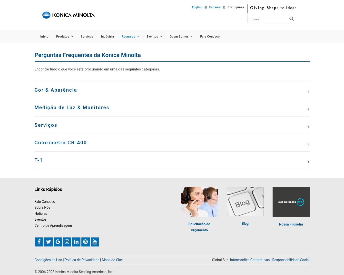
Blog (245, 224)
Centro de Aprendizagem (53, 225)
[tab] (172, 90)
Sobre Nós (42, 207)
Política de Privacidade (82, 260)
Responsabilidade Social (291, 260)
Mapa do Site (112, 260)
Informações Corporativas (250, 260)
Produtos (64, 36)
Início (44, 36)
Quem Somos (181, 36)
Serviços (87, 36)
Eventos (154, 36)
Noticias (41, 214)
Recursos (130, 36)
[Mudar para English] (196, 7)
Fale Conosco (210, 36)
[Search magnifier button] (292, 19)
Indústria (107, 36)
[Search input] (269, 19)
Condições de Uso (48, 260)
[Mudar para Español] (214, 7)
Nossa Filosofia (291, 224)
